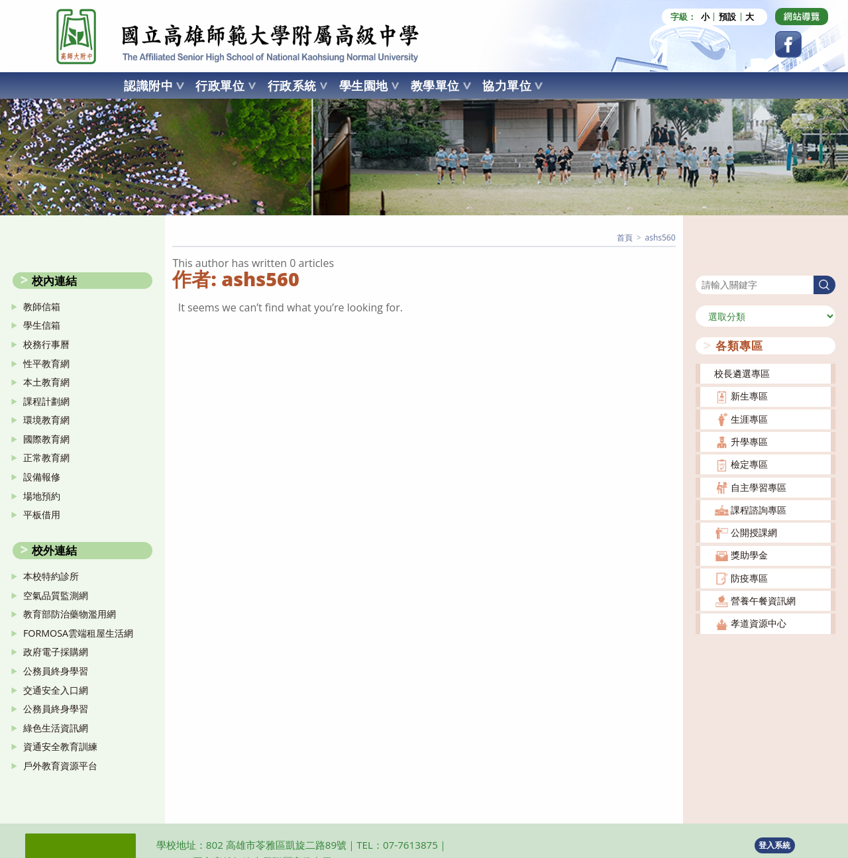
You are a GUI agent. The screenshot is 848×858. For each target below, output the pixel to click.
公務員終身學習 (55, 671)
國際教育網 (46, 439)
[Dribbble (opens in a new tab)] (801, 16)
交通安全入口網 (55, 689)
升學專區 (749, 441)
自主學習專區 (758, 486)
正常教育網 (46, 457)
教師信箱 (41, 305)
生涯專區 (749, 418)
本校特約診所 (51, 576)
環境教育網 (46, 419)
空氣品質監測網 (55, 594)
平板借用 (41, 514)
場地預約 (41, 495)
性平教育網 (46, 362)
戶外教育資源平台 (60, 765)
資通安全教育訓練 (60, 746)
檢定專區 (749, 464)
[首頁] (625, 237)
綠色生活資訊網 (55, 727)
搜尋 (705, 266)
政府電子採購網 (55, 651)
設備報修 (41, 476)
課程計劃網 (46, 400)
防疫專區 (749, 577)
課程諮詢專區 (758, 510)
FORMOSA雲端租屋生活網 (78, 632)
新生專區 (749, 396)
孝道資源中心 (758, 623)
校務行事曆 (46, 344)
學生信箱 (41, 325)
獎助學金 (749, 555)
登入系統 (774, 844)
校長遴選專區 (742, 373)
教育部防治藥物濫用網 (69, 614)
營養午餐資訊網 (763, 600)
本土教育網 (46, 382)
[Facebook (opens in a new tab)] (788, 44)
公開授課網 (754, 532)
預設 (727, 17)
